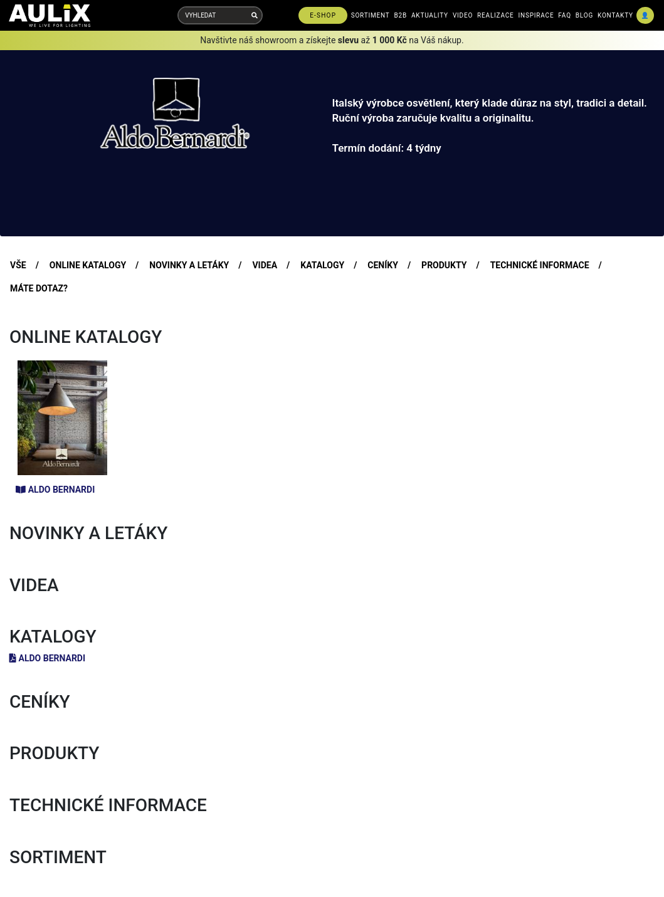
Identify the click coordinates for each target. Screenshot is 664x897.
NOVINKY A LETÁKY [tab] (189, 265)
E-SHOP (323, 15)
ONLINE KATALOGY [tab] (88, 265)
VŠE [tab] (18, 265)
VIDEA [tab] (264, 265)
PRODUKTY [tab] (443, 265)
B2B (400, 15)
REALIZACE (495, 15)
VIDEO (463, 15)
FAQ (564, 15)
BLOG (584, 15)
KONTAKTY (615, 15)
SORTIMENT (370, 15)
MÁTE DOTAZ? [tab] (39, 288)
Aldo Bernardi (55, 490)
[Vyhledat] (254, 15)
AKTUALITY (429, 15)
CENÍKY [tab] (382, 265)
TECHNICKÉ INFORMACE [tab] (539, 265)
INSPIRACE (536, 15)
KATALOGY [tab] (322, 265)
